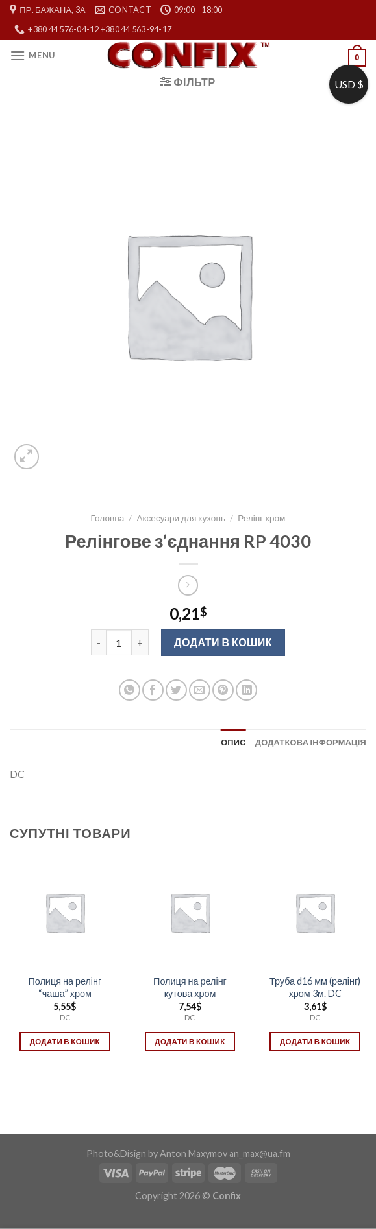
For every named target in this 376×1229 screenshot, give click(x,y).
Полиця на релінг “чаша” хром (64, 987)
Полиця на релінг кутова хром (190, 987)
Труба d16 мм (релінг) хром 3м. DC (314, 987)
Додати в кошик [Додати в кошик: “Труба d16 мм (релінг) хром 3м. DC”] (315, 1041)
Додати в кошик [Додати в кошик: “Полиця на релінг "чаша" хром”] (65, 1041)
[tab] (233, 742)
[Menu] (32, 55)
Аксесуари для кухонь (180, 518)
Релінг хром (261, 518)
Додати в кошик (223, 642)
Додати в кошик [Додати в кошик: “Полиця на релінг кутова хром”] (190, 1041)
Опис (233, 742)
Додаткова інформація (310, 742)
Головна (108, 518)
